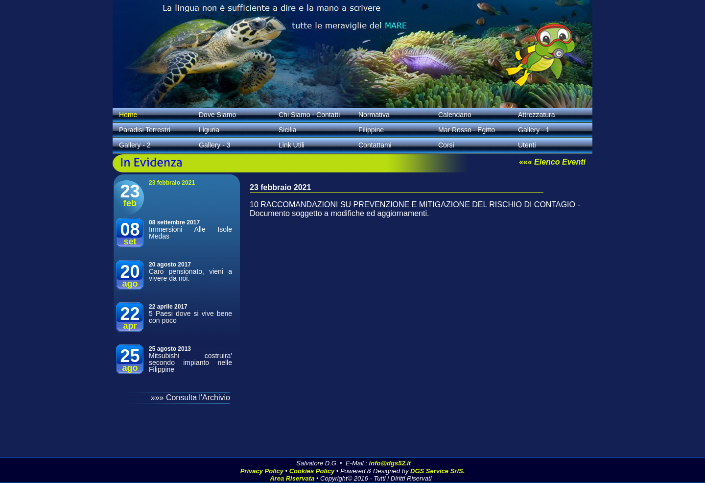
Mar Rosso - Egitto (466, 130)
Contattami (375, 145)
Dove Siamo (217, 115)
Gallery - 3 (215, 145)
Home (128, 115)
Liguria (209, 130)
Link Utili (292, 145)
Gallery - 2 (135, 145)
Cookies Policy (311, 471)
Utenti (527, 145)
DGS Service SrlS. (437, 471)
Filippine (371, 130)
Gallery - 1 (534, 130)
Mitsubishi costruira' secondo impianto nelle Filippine (190, 362)
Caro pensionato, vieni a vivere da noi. (190, 274)
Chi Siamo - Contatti (309, 115)
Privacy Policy (261, 471)
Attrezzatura (536, 115)
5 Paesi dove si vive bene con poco (190, 317)
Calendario (454, 115)
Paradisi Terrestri (144, 130)
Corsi (446, 145)
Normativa (374, 115)
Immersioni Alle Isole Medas (190, 232)
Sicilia (288, 130)
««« (552, 162)
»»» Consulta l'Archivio (190, 397)
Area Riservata (292, 478)
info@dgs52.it (390, 463)
